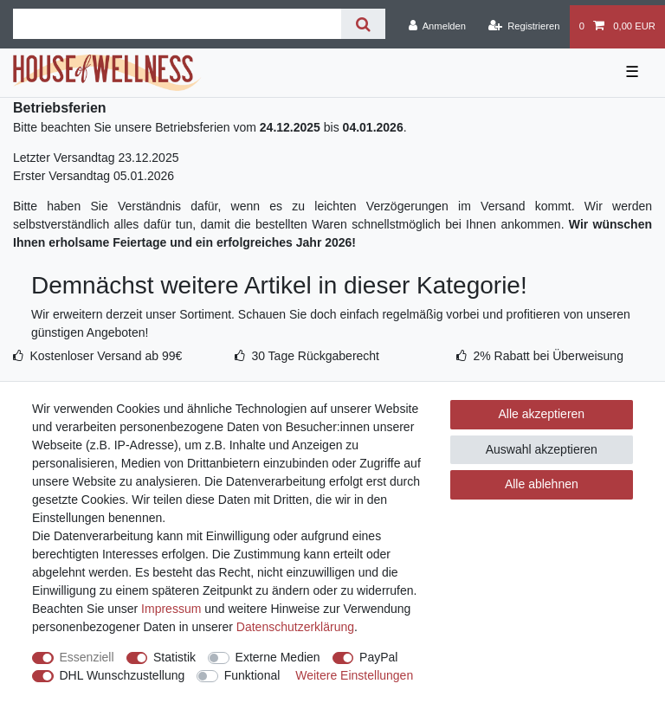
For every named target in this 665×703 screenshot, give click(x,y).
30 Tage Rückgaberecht (315, 356)
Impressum (171, 609)
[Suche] (363, 24)
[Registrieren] (523, 26)
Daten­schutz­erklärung (295, 627)
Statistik (174, 657)
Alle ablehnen (541, 484)
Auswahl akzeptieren (541, 449)
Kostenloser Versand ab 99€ (105, 356)
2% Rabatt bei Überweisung (548, 356)
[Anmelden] (436, 26)
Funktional (252, 675)
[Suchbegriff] (177, 24)
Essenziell (87, 657)
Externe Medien (278, 657)
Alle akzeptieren (542, 414)
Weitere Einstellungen (354, 675)
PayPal (378, 657)
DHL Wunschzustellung (122, 675)
